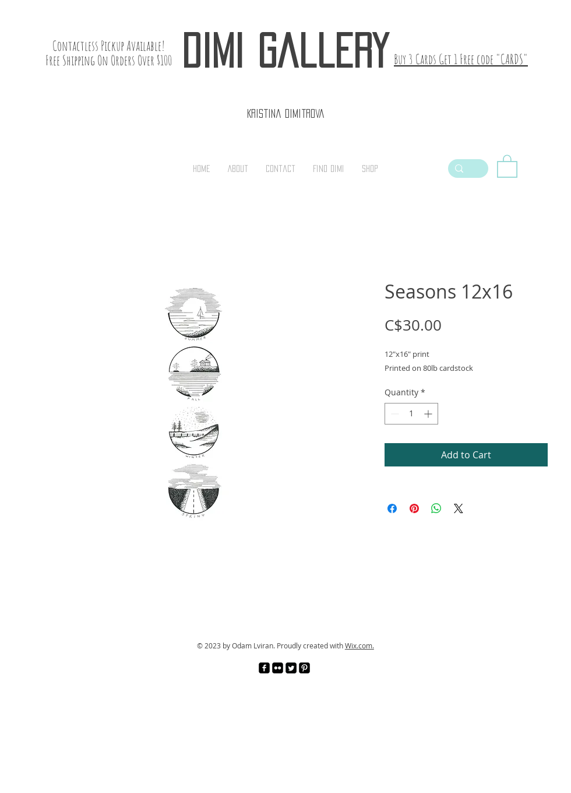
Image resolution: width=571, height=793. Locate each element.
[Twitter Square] (291, 667)
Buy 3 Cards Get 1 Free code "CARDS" (461, 59)
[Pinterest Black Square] (304, 667)
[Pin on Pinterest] (414, 508)
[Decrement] (393, 413)
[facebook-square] (264, 667)
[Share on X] (459, 508)
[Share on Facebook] (392, 508)
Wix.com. (359, 645)
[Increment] (429, 413)
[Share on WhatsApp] (436, 508)
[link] (507, 165)
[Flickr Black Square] (277, 667)
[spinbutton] (411, 413)
